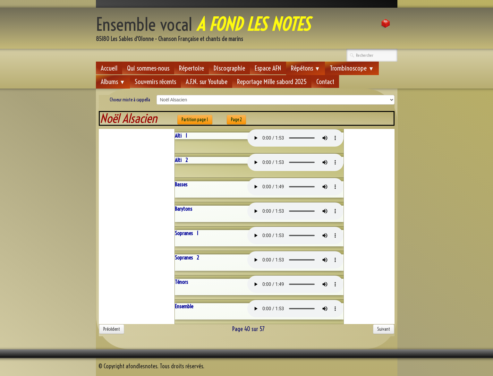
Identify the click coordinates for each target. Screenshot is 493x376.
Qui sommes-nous (148, 68)
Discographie (229, 68)
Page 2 (236, 120)
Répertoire (191, 68)
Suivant (383, 329)
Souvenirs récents (155, 81)
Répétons (305, 68)
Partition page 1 (195, 120)
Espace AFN (268, 68)
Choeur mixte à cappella (130, 100)
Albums (113, 81)
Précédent (111, 329)
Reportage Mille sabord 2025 (272, 81)
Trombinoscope (352, 68)
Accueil (109, 68)
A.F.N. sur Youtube (206, 81)
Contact (325, 81)
